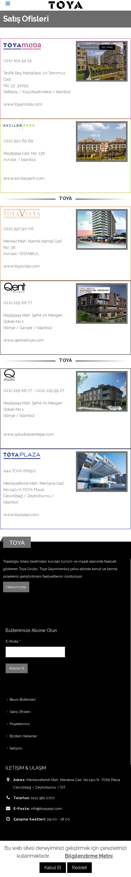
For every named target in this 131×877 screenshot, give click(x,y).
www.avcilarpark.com (23, 178)
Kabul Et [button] (52, 867)
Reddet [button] (79, 867)
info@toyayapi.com (46, 808)
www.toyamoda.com (22, 104)
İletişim (16, 748)
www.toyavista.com (21, 266)
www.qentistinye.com (23, 340)
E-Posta (13, 641)
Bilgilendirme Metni (89, 856)
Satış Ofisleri (20, 711)
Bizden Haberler (23, 736)
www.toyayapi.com (21, 514)
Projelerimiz (20, 724)
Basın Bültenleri (23, 699)
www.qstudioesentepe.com (28, 434)
